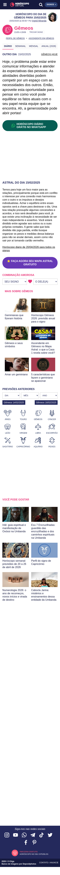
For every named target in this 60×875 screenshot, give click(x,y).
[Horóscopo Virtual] (18, 4)
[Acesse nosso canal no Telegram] (33, 835)
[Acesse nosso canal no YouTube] (15, 835)
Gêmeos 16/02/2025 (46, 402)
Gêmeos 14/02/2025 (14, 402)
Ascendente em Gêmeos (41, 38)
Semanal (20, 46)
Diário (8, 46)
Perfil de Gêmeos (15, 38)
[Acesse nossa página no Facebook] (25, 843)
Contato (44, 863)
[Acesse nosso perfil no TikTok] (41, 835)
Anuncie (54, 863)
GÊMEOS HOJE (49, 54)
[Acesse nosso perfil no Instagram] (7, 835)
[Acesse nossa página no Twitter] (50, 835)
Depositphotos (29, 864)
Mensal (33, 46)
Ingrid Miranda (39, 20)
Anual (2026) (48, 46)
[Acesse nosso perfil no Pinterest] (34, 843)
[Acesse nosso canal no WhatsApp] (24, 835)
